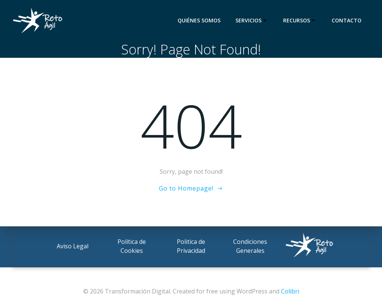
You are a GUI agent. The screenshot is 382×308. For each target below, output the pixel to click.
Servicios (253, 20)
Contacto (348, 20)
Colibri (290, 291)
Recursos (301, 20)
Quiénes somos (200, 20)
